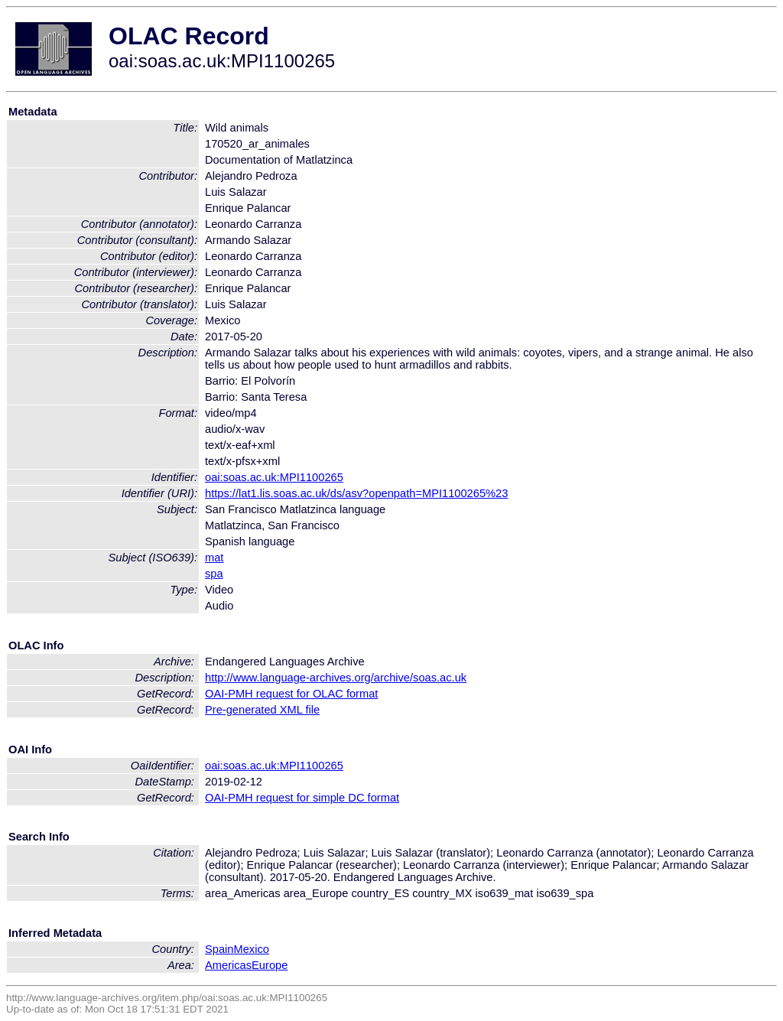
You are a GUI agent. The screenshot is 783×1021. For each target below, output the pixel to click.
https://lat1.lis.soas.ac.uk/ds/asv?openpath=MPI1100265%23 (356, 493)
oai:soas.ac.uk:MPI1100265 (274, 477)
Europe (270, 965)
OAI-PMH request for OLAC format (291, 694)
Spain (219, 949)
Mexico (251, 949)
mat (214, 557)
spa (214, 573)
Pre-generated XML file (262, 710)
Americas (228, 965)
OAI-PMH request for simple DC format (302, 798)
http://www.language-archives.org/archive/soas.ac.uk (335, 677)
